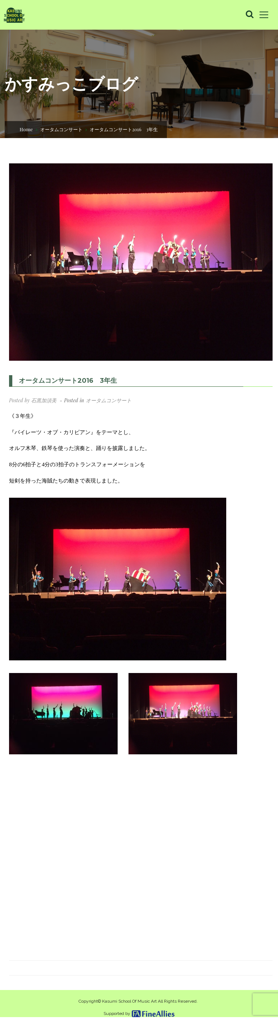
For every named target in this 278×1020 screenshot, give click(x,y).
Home (26, 129)
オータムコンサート (61, 129)
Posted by (32, 400)
